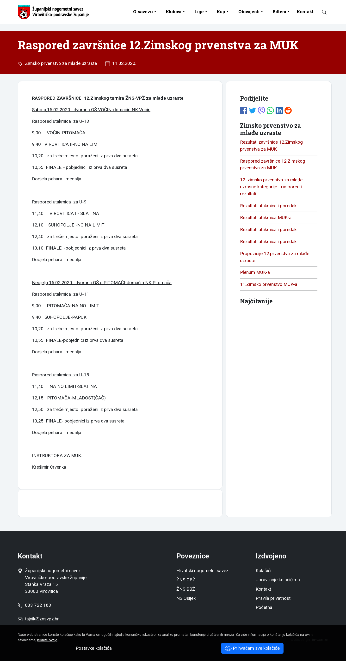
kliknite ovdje (47, 640)
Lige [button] (199, 11)
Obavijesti (249, 11)
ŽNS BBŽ (185, 589)
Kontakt (305, 11)
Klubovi (173, 11)
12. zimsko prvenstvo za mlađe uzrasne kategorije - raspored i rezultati (271, 186)
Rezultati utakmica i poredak (268, 205)
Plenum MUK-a (255, 272)
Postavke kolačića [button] (94, 648)
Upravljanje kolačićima (278, 579)
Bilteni (279, 11)
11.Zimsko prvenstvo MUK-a (268, 284)
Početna (264, 607)
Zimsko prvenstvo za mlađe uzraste (60, 63)
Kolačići (263, 570)
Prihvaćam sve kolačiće (252, 648)
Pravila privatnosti (273, 598)
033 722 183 (34, 605)
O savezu (143, 11)
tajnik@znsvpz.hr (42, 619)
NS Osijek (186, 598)
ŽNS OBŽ (185, 579)
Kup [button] (221, 11)
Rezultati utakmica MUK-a (265, 217)
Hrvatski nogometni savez (202, 570)
